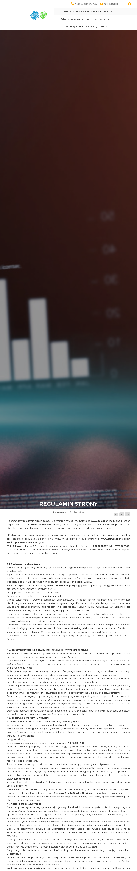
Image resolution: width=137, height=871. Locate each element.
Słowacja (95, 11)
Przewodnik (106, 11)
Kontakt (64, 11)
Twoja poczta (75, 11)
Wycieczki (104, 19)
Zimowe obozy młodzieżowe (74, 26)
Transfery (88, 19)
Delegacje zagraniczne (71, 19)
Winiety (86, 11)
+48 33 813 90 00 (86, 3)
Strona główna (59, 512)
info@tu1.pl (110, 3)
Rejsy (95, 19)
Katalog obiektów (98, 26)
